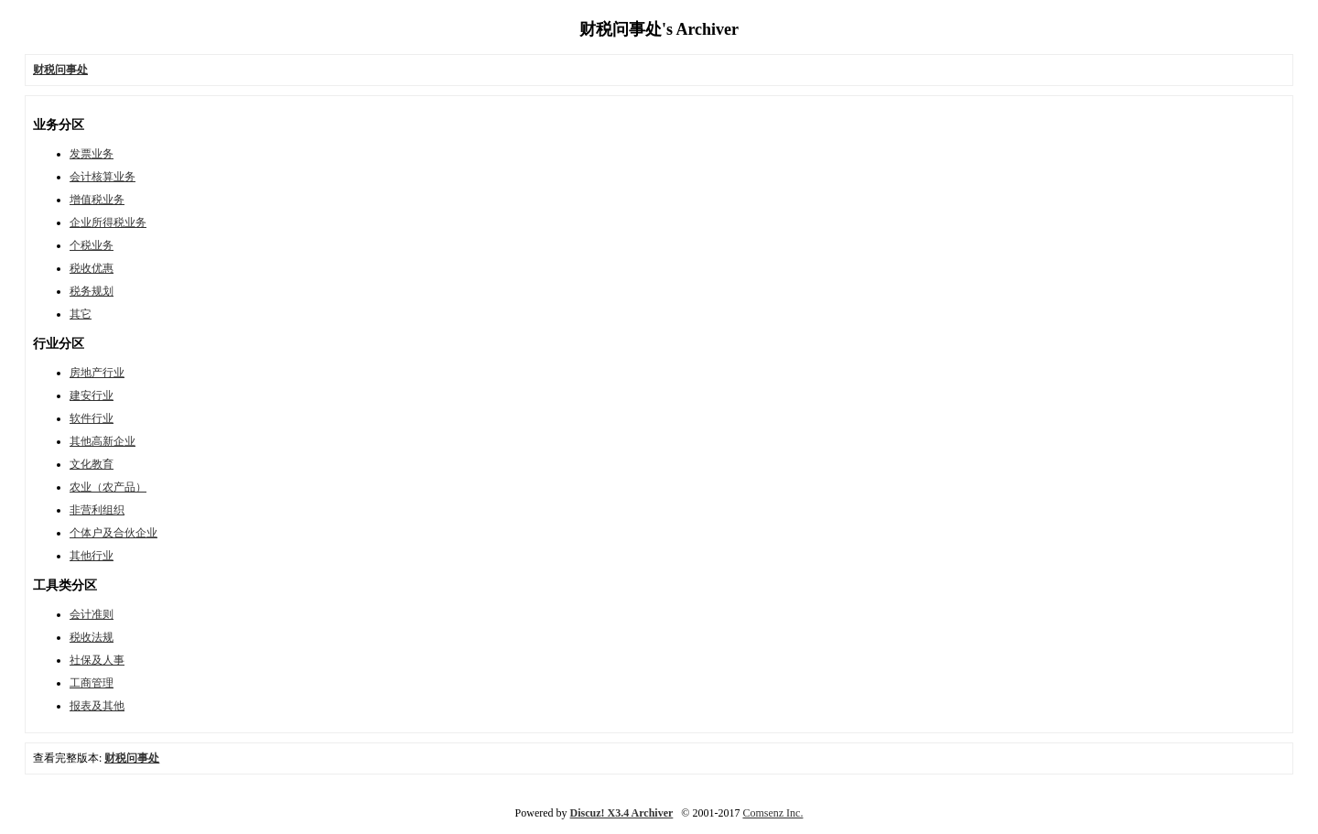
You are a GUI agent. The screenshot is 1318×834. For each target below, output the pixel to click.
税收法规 (91, 637)
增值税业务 (97, 199)
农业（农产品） (108, 487)
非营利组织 (97, 510)
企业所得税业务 (108, 222)
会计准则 (91, 614)
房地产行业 (97, 372)
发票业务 (91, 153)
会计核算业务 (102, 176)
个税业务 (91, 245)
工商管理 (91, 683)
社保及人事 (97, 660)
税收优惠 (91, 268)
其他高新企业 (102, 441)
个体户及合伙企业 (113, 532)
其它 (81, 314)
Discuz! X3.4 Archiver (622, 813)
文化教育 (91, 464)
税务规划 (91, 291)
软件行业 (91, 418)
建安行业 (91, 395)
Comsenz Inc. (772, 813)
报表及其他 (97, 705)
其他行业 (91, 555)
